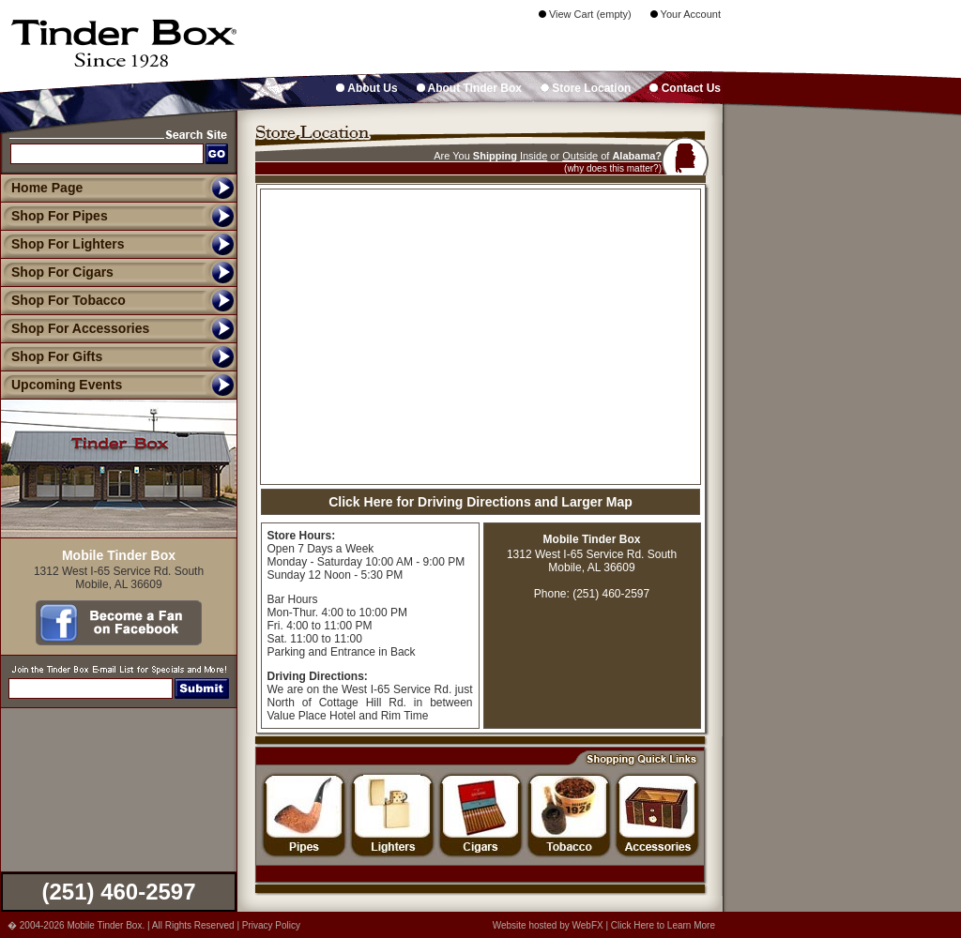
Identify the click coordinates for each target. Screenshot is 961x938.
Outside (580, 155)
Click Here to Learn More (663, 925)
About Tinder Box (469, 88)
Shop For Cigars (57, 272)
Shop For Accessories (74, 328)
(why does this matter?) (613, 168)
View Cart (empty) (585, 14)
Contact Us (685, 88)
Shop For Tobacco (63, 300)
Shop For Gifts (51, 356)
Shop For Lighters (62, 243)
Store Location (586, 88)
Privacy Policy (271, 925)
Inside (533, 155)
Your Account (685, 14)
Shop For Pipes (54, 215)
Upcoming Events (61, 384)
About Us (366, 88)
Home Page (47, 187)
